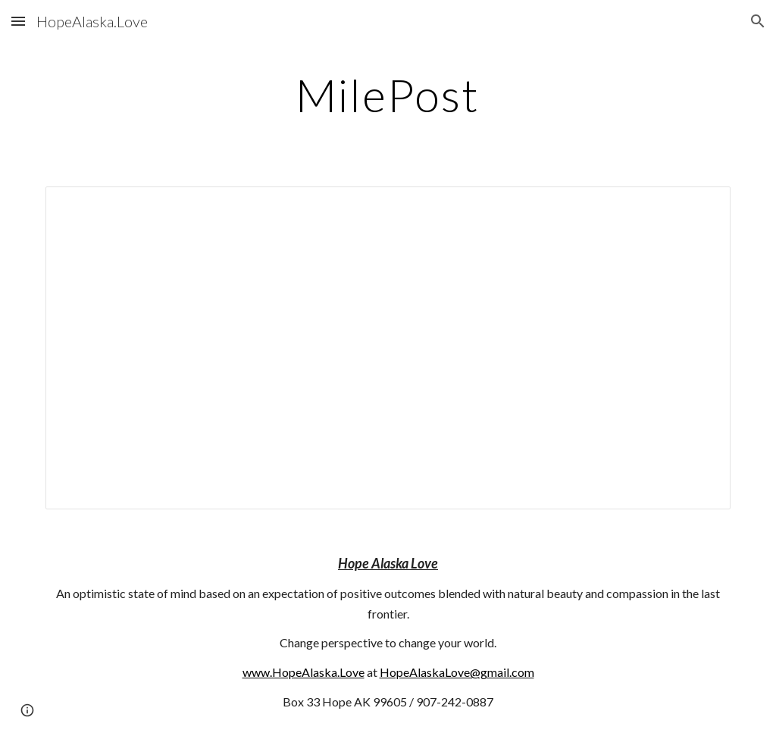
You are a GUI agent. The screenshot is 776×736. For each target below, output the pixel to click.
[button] (18, 21)
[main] (387, 95)
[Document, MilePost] (388, 347)
